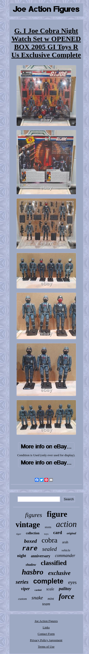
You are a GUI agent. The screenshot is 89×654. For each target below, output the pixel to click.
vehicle (65, 550)
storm (48, 527)
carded (37, 590)
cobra (49, 540)
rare (29, 548)
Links (46, 627)
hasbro (32, 572)
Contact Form (46, 634)
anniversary (40, 556)
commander (65, 555)
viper (25, 588)
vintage (28, 524)
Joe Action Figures (46, 621)
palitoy (65, 588)
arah (65, 542)
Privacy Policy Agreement (46, 640)
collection (32, 533)
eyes (72, 582)
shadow (31, 564)
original (71, 533)
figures (33, 515)
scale (50, 589)
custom (22, 599)
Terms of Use (46, 646)
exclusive (59, 573)
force (66, 596)
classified (54, 562)
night (21, 555)
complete (48, 581)
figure (57, 514)
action (66, 524)
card (57, 532)
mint (51, 599)
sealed (49, 549)
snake (37, 598)
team (46, 604)
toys (46, 533)
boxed (30, 541)
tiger (18, 533)
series (22, 582)
